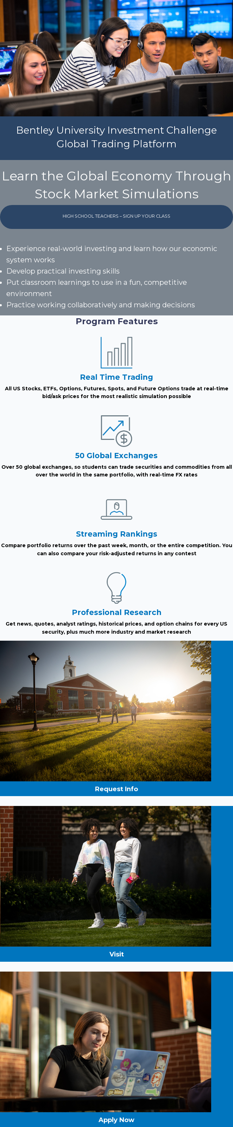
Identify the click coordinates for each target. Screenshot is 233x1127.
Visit (116, 954)
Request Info (116, 789)
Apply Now (116, 1120)
